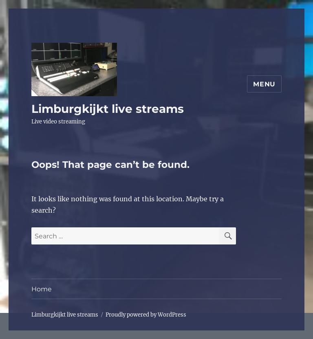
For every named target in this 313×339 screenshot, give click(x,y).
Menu (264, 84)
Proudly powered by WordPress (146, 314)
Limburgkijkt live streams (107, 109)
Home (41, 289)
